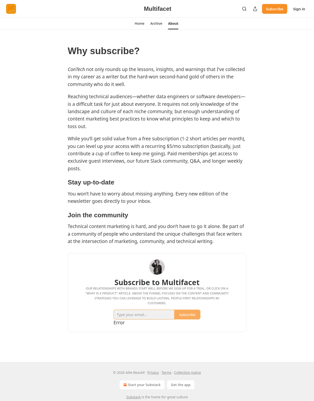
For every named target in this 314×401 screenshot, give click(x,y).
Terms (166, 372)
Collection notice (187, 372)
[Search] (244, 9)
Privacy (153, 372)
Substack (133, 397)
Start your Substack (141, 385)
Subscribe (274, 8)
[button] (139, 23)
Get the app (181, 384)
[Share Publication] (255, 9)
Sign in (299, 8)
